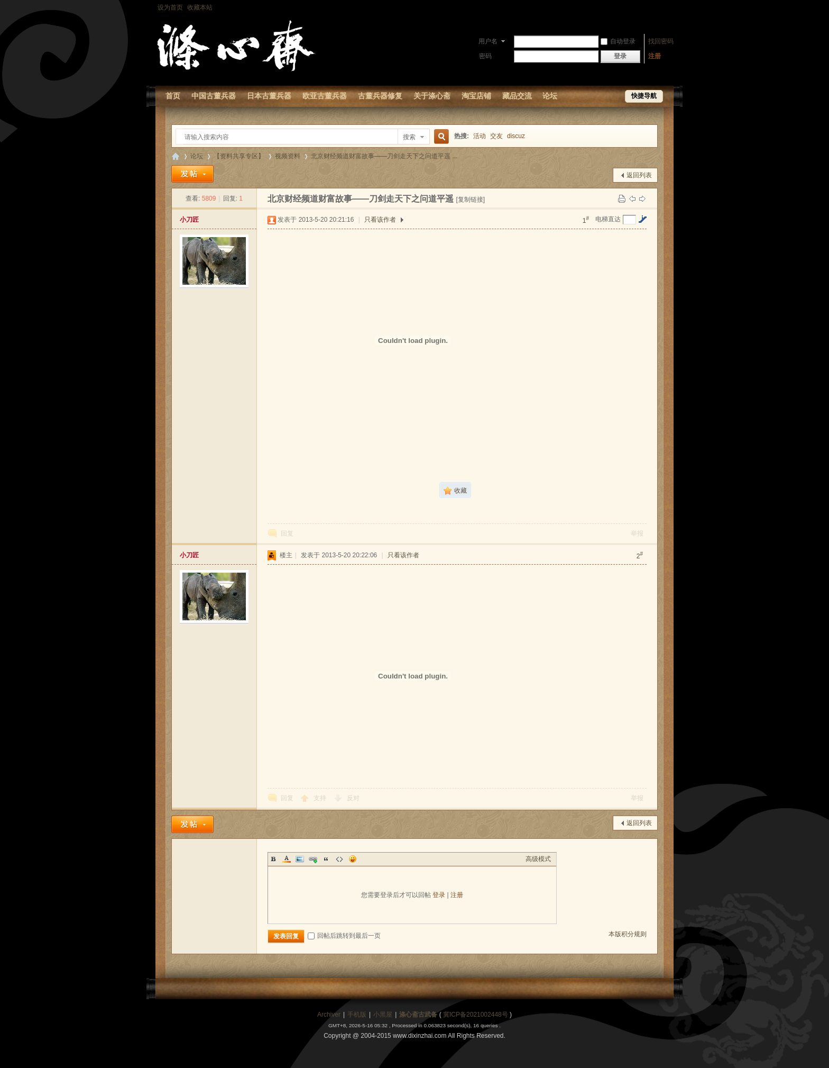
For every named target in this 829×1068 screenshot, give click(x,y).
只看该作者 (380, 219)
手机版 (356, 1014)
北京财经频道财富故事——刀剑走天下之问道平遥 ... (384, 156)
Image (299, 859)
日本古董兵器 (269, 96)
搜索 (409, 137)
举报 (637, 533)
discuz (516, 136)
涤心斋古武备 (418, 1014)
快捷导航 (644, 95)
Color (286, 859)
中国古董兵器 (213, 96)
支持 (321, 798)
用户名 (488, 41)
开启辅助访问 (671, 7)
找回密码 (661, 41)
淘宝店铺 (476, 96)
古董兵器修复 (380, 96)
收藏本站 (200, 7)
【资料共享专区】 (239, 156)
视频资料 (287, 156)
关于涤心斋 (431, 96)
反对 (353, 798)
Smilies (352, 859)
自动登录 (618, 41)
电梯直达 (608, 219)
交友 (496, 136)
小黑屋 (382, 1014)
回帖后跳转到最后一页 (344, 935)
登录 (438, 895)
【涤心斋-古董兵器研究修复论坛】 (175, 156)
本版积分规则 (628, 934)
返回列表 (639, 175)
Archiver (328, 1014)
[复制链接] (470, 199)
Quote (326, 859)
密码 (485, 56)
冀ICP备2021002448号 (475, 1014)
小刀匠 (189, 219)
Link (313, 859)
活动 (479, 136)
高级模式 (538, 859)
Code (339, 859)
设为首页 (170, 7)
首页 (172, 96)
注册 (654, 56)
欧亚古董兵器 (324, 96)
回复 (287, 533)
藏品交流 (517, 96)
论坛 (549, 96)
